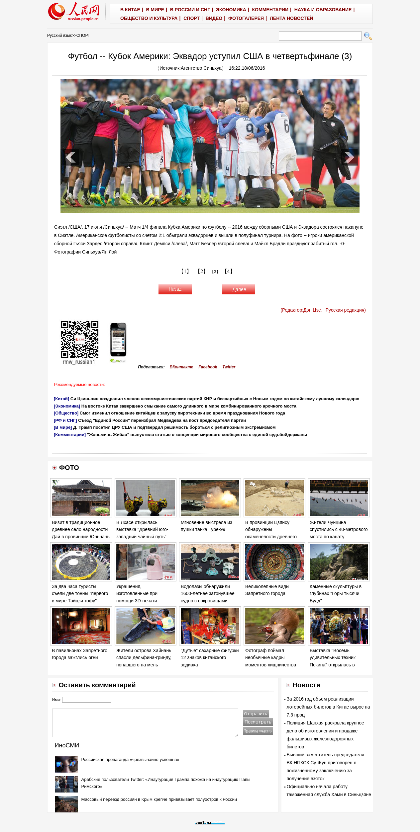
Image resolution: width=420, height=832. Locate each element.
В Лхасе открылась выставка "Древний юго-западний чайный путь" (142, 529)
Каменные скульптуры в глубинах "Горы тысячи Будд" (336, 593)
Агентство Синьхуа (201, 68)
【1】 (185, 271)
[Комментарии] (70, 434)
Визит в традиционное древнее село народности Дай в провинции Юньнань (81, 529)
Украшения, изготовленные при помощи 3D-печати (137, 593)
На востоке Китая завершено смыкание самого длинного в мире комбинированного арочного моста (188, 406)
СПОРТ (83, 35)
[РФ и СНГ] (65, 420)
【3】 (215, 271)
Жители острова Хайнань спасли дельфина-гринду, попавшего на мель (143, 657)
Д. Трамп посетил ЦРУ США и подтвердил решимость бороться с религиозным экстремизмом (174, 427)
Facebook (207, 367)
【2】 (201, 271)
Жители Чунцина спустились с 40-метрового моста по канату (339, 529)
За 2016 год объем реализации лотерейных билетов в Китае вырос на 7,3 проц (328, 707)
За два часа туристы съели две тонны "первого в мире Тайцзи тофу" (80, 593)
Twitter (228, 367)
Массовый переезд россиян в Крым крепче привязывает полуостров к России (159, 799)
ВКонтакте (181, 367)
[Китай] (61, 398)
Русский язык (59, 35)
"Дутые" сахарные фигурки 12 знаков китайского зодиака (210, 657)
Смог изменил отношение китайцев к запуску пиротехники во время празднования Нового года (182, 413)
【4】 (228, 271)
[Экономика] (67, 406)
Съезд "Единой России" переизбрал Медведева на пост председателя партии (162, 420)
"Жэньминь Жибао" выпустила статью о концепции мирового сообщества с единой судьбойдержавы (197, 434)
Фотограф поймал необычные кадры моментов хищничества (270, 657)
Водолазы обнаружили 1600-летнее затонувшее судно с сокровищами (208, 593)
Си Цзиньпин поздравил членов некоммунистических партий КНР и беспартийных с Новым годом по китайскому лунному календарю (215, 398)
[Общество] (66, 413)
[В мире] (63, 427)
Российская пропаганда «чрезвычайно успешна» (130, 759)
